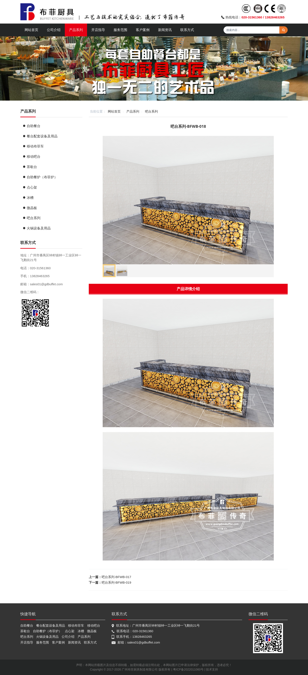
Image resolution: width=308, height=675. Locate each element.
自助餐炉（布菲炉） (40, 177)
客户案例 (143, 30)
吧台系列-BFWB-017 (116, 577)
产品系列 (76, 30)
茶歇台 (29, 167)
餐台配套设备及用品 (40, 136)
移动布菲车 (33, 146)
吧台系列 (151, 111)
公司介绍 (54, 30)
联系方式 (187, 30)
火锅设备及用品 (36, 228)
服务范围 (120, 30)
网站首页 (31, 30)
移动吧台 (31, 156)
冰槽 (28, 197)
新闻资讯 (165, 30)
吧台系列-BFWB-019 (116, 582)
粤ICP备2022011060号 (188, 669)
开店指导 (98, 30)
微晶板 (29, 208)
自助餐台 (31, 126)
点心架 (29, 187)
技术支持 (212, 669)
